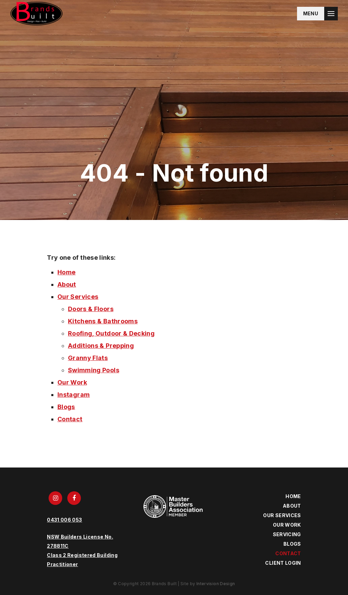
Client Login (283, 563)
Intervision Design (215, 583)
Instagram (73, 394)
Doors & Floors (91, 308)
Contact (70, 419)
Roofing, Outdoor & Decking (111, 333)
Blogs (66, 406)
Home (66, 272)
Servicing (287, 534)
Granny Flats (88, 357)
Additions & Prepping (101, 345)
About (66, 284)
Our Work (72, 382)
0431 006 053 (64, 520)
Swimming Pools (93, 370)
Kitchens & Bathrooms (103, 321)
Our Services (77, 296)
